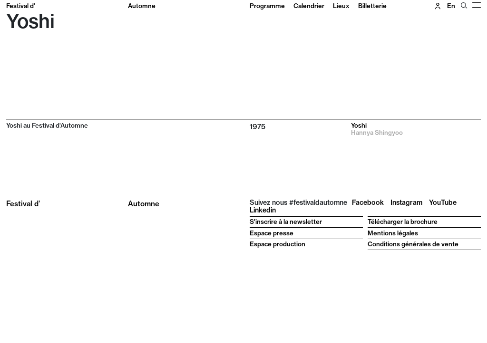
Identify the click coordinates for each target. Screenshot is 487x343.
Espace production (277, 244)
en (451, 6)
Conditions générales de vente (413, 244)
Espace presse (271, 233)
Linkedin (263, 210)
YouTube (443, 202)
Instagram (406, 202)
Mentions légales (393, 233)
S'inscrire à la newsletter (286, 221)
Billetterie (372, 6)
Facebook (368, 202)
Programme (267, 6)
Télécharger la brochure (403, 221)
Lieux (341, 6)
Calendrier (308, 6)
